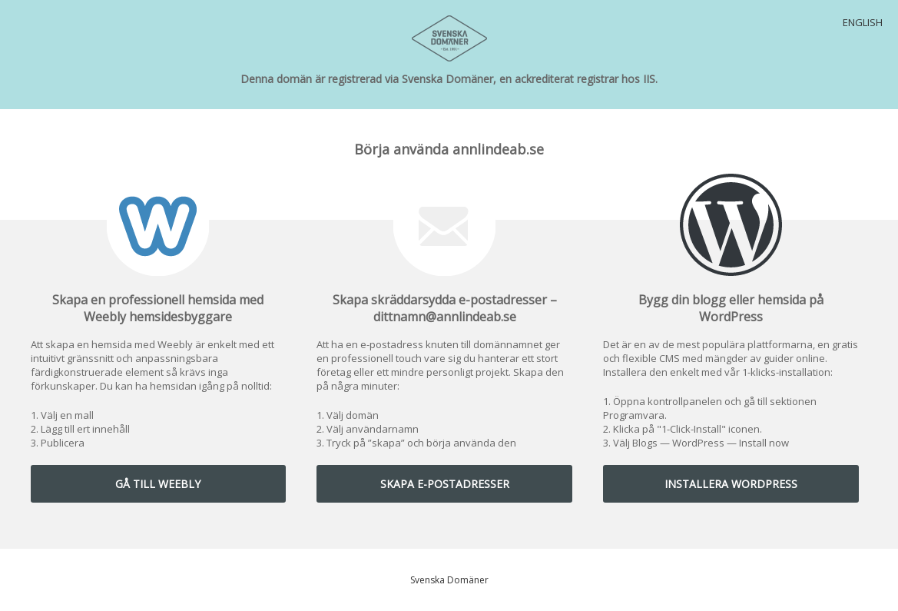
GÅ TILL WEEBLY (157, 484)
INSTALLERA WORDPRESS (730, 484)
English (863, 22)
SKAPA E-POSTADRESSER (444, 484)
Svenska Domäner (449, 579)
